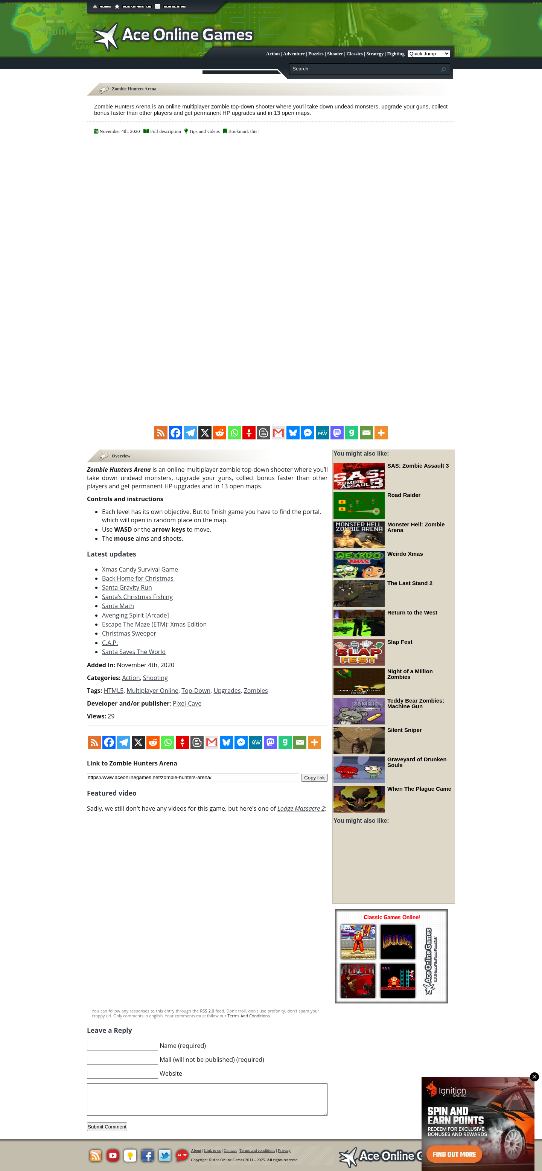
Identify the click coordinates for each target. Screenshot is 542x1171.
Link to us (212, 1150)
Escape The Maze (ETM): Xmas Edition (154, 624)
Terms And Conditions (248, 1015)
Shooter (335, 53)
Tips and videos (204, 131)
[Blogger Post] (263, 432)
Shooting (155, 677)
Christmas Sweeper (129, 633)
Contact (230, 1150)
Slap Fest (400, 642)
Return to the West (412, 612)
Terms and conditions (257, 1150)
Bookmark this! (243, 131)
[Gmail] (278, 432)
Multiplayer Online (152, 690)
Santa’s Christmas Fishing (137, 596)
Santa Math (118, 606)
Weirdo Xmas (405, 553)
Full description (165, 131)
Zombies (256, 690)
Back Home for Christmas (138, 578)
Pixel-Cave (187, 703)
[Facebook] (175, 432)
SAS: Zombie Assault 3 (418, 465)
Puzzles (316, 53)
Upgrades (227, 690)
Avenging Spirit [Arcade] (135, 615)
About (196, 1150)
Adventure (294, 53)
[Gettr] (249, 432)
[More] (381, 432)
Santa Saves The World (134, 651)
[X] (205, 432)
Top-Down (195, 690)
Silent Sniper (404, 730)
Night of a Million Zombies (410, 674)
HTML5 (114, 690)
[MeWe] (322, 432)
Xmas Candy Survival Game (140, 569)
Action (273, 53)
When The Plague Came (419, 788)
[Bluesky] (293, 432)
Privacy (284, 1150)
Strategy (375, 53)
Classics (355, 53)
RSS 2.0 (207, 1010)
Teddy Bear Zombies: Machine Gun (415, 703)
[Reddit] (219, 432)
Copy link (314, 776)
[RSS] (160, 432)
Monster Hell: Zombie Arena (416, 527)
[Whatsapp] (234, 432)
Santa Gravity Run (127, 587)
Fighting (396, 53)
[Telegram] (190, 432)
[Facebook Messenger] (307, 432)
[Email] (366, 432)
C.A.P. (110, 642)
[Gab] (351, 432)
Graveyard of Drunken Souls (417, 762)
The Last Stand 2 (409, 583)
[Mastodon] (337, 432)
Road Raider (403, 495)
